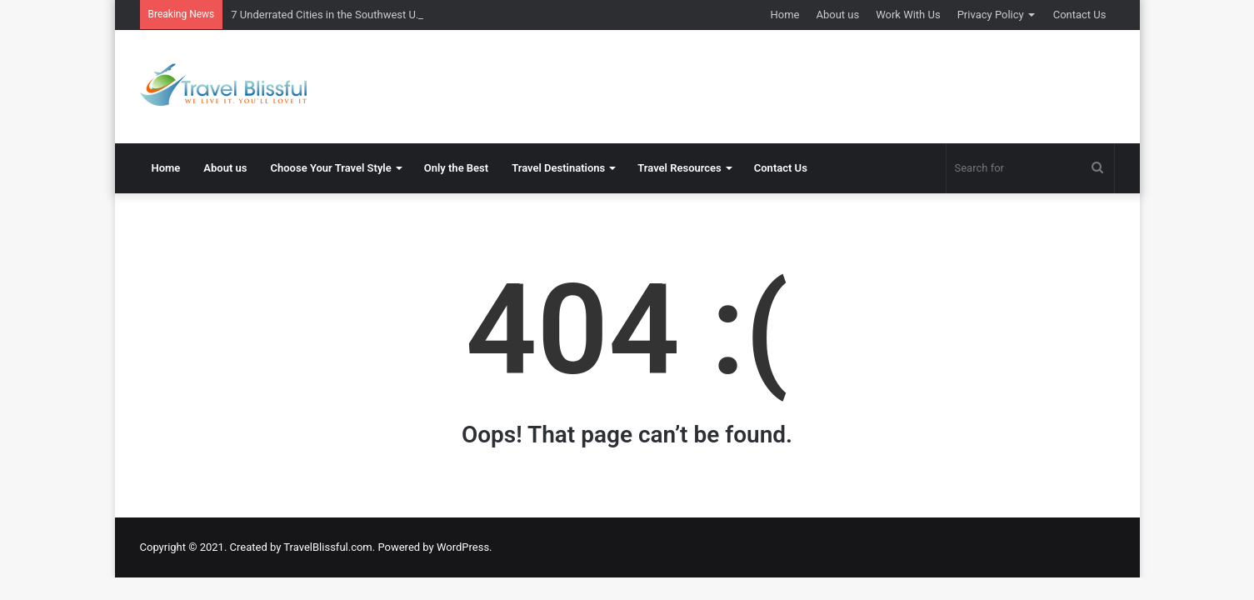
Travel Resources (679, 168)
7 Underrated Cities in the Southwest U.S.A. (334, 14)
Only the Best (456, 168)
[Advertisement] (794, 84)
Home (785, 14)
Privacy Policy (990, 14)
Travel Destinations (558, 168)
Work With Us (908, 14)
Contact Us (1080, 14)
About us (837, 14)
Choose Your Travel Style (331, 168)
